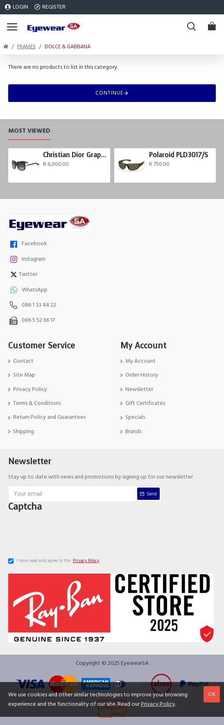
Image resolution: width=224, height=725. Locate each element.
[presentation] (71, 532)
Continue (109, 93)
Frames (26, 46)
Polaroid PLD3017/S (178, 154)
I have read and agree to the (54, 561)
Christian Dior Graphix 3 (75, 154)
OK (212, 694)
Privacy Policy (158, 704)
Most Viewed (29, 130)
